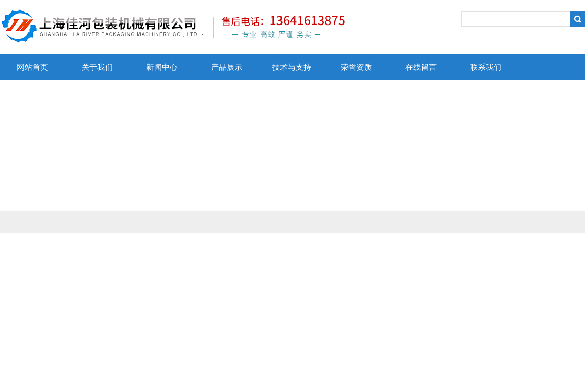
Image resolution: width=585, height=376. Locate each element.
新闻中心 (162, 67)
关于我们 (97, 67)
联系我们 (485, 67)
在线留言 (421, 67)
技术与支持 (291, 67)
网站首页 (32, 67)
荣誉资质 (356, 67)
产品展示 (226, 67)
